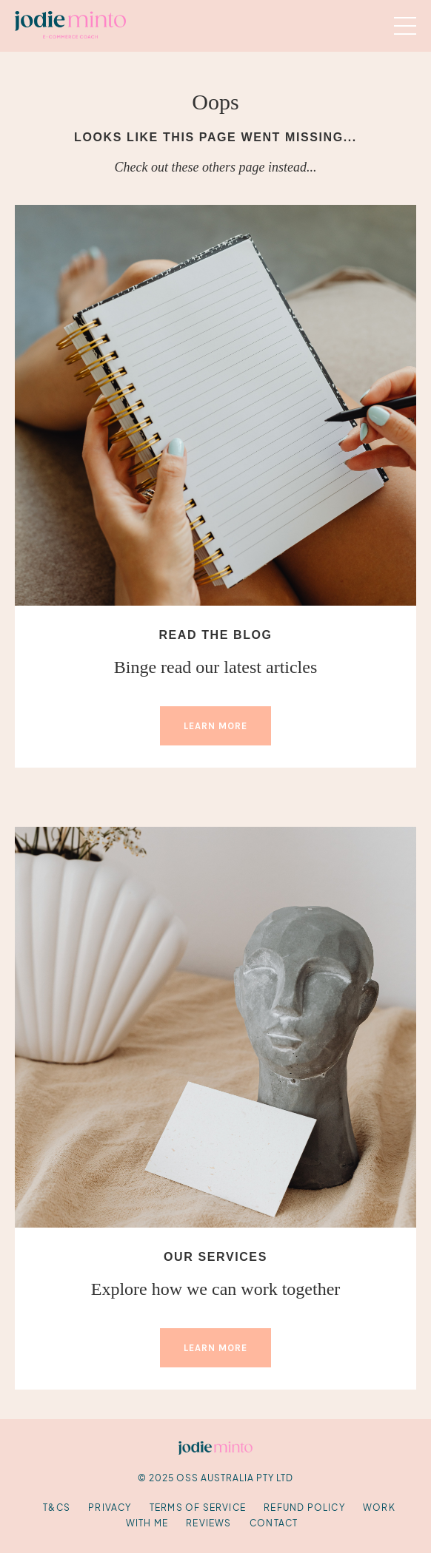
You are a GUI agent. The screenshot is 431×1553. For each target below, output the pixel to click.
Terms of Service (198, 1507)
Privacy (109, 1507)
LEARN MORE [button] (215, 725)
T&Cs (56, 1507)
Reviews (208, 1523)
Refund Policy (304, 1507)
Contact (274, 1523)
